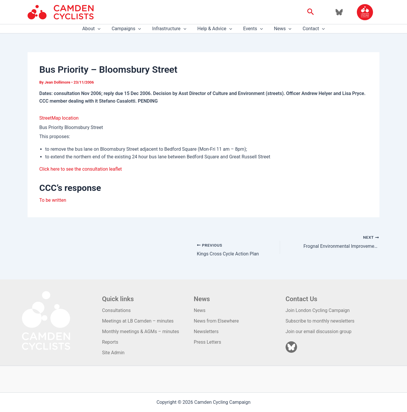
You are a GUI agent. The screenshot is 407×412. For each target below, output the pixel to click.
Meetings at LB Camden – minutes (139, 320)
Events (251, 28)
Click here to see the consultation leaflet (81, 169)
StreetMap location (59, 118)
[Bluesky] (339, 12)
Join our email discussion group (320, 331)
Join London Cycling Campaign (319, 310)
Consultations (117, 310)
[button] (310, 12)
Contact (308, 28)
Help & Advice (214, 28)
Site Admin (114, 352)
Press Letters (209, 342)
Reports (111, 342)
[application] (103, 28)
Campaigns (130, 28)
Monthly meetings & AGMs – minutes (141, 331)
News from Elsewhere (217, 320)
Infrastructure (171, 28)
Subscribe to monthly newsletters (322, 320)
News (279, 28)
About (96, 28)
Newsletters (207, 331)
